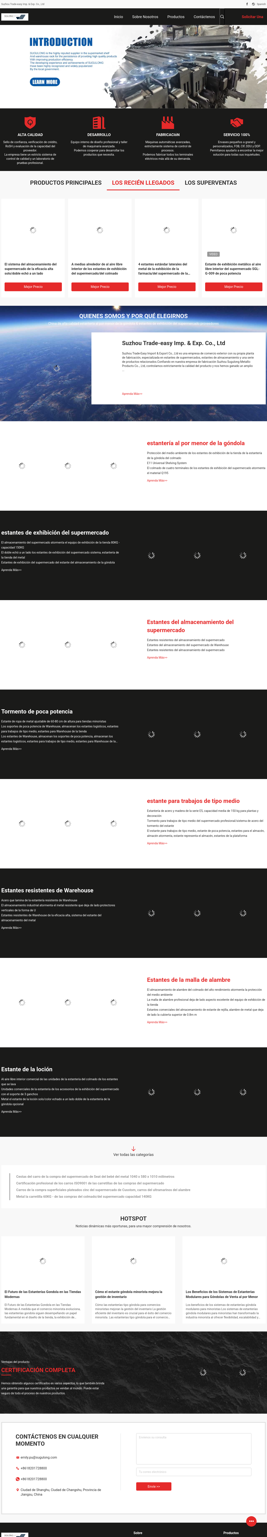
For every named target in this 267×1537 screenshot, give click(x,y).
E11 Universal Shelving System (167, 463)
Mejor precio (33, 287)
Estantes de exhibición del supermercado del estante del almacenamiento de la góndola (58, 562)
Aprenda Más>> (132, 393)
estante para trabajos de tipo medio (193, 801)
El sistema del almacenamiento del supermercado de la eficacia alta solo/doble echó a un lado (31, 268)
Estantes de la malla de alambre (188, 979)
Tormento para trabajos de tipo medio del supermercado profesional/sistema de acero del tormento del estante (205, 823)
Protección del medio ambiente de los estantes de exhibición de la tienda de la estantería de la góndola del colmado (204, 455)
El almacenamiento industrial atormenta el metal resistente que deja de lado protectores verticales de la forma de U (58, 908)
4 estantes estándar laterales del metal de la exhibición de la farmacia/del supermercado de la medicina (163, 269)
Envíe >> (154, 1487)
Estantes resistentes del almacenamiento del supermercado (186, 640)
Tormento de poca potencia (37, 711)
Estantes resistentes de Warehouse (47, 890)
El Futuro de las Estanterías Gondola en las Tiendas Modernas (43, 1294)
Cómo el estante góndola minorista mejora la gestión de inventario (128, 1294)
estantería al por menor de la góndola (196, 443)
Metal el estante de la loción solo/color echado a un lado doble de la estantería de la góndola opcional (55, 1101)
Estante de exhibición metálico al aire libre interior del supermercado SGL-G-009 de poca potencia (233, 268)
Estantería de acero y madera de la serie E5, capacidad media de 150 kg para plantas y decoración (202, 813)
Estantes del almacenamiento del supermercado (190, 626)
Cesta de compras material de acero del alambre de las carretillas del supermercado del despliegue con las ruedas (101, 1197)
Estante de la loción (26, 1069)
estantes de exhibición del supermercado (55, 532)
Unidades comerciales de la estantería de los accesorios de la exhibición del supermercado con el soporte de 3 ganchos (60, 1091)
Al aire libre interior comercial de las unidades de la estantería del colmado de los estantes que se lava (59, 1082)
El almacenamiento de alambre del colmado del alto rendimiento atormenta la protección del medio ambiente (204, 992)
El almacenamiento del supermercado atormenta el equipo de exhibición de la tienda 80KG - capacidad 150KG (60, 545)
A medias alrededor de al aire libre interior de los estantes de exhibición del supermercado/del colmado (99, 268)
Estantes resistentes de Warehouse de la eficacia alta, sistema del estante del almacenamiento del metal (51, 918)
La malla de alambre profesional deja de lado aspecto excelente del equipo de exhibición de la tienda (206, 1002)
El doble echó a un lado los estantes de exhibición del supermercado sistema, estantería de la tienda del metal (60, 555)
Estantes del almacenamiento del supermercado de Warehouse (188, 645)
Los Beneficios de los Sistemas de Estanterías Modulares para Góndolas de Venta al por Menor (222, 1294)
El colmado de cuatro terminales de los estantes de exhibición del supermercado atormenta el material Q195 (206, 470)
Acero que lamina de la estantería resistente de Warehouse (39, 900)
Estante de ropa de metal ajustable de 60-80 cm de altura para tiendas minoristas (53, 721)
